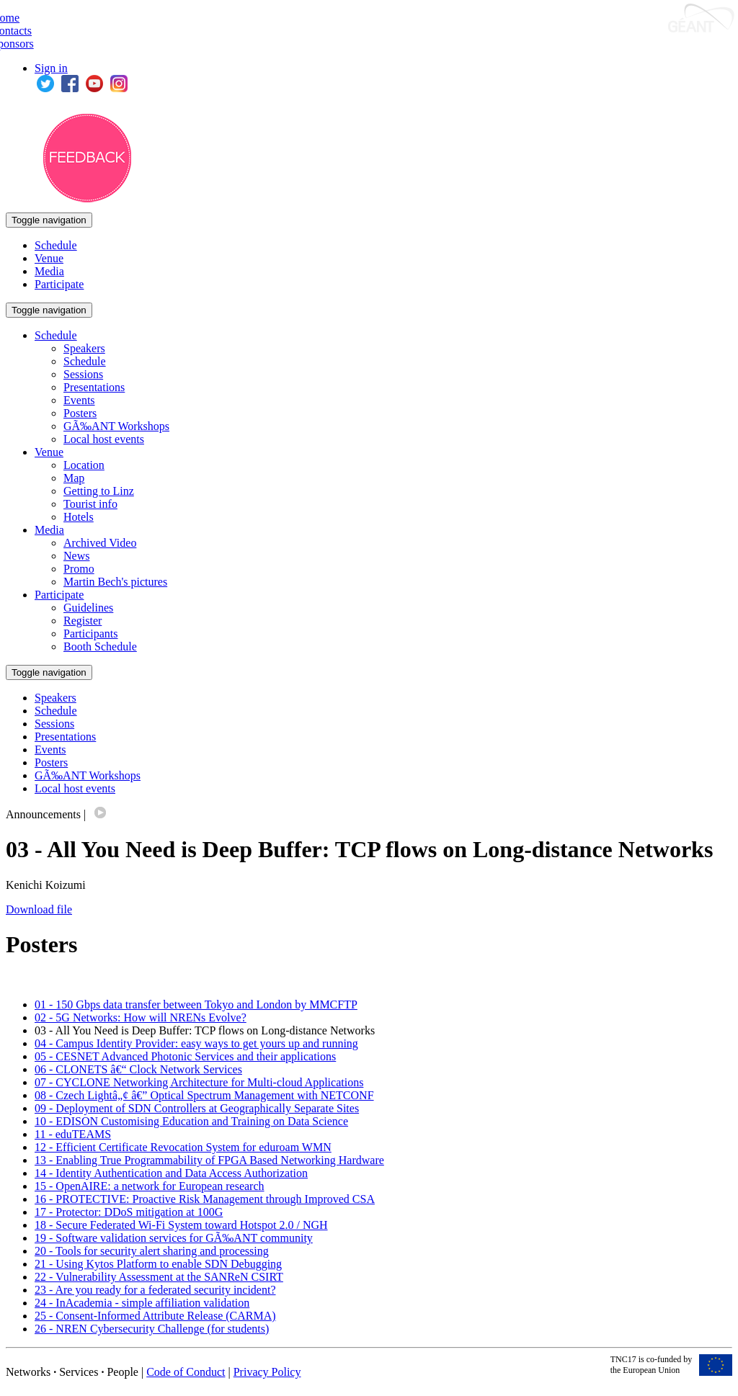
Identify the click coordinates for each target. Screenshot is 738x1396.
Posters (80, 413)
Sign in (51, 68)
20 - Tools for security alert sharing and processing (152, 1251)
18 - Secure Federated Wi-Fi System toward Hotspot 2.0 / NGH (181, 1225)
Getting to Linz (98, 491)
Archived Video (99, 543)
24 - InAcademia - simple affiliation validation (142, 1303)
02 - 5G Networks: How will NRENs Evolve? (140, 1017)
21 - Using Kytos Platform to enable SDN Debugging (158, 1264)
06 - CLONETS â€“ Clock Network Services (138, 1069)
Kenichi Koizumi (46, 885)
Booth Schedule (100, 646)
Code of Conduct (185, 1372)
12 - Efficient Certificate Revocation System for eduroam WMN (183, 1147)
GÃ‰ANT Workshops (116, 426)
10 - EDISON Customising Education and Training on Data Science (191, 1121)
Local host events (103, 439)
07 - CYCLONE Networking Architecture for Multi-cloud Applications (199, 1082)
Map (73, 478)
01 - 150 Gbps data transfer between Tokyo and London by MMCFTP (196, 1004)
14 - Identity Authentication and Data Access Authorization (171, 1173)
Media (49, 271)
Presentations (94, 387)
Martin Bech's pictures (115, 582)
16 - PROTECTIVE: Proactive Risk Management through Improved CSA (205, 1199)
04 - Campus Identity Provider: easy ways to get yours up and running (196, 1043)
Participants (90, 633)
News (76, 556)
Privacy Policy (267, 1372)
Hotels (78, 517)
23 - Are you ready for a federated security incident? (155, 1290)
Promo (78, 569)
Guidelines (88, 607)
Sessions (83, 374)
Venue (49, 258)
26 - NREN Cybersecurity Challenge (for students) (152, 1329)
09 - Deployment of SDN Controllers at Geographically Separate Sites (197, 1108)
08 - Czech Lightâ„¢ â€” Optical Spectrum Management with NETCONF (204, 1095)
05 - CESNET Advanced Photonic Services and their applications (185, 1056)
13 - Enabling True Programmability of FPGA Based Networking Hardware (209, 1160)
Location (84, 465)
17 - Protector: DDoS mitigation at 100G (129, 1212)
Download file (39, 909)
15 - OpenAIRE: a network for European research (149, 1186)
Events (79, 400)
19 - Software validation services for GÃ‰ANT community (174, 1238)
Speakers (84, 348)
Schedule (56, 245)
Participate (59, 284)
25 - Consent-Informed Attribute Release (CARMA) (155, 1316)
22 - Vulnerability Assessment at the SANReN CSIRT (159, 1277)
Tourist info (90, 504)
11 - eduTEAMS (73, 1134)
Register (82, 620)
